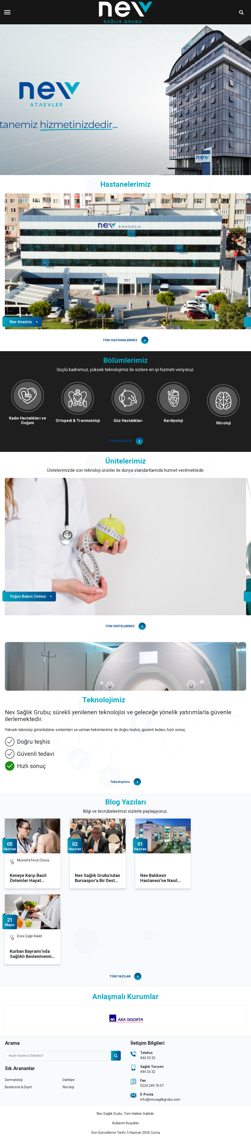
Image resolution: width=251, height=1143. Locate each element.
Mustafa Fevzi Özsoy (33, 860)
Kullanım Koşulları (125, 1123)
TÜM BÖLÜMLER (120, 441)
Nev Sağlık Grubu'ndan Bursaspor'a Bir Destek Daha (97, 878)
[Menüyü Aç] (7, 12)
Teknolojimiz (120, 782)
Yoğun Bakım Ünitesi (28, 596)
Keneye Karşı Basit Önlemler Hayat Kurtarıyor (28, 878)
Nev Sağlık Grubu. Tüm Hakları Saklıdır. (126, 1114)
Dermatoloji (14, 1080)
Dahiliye (69, 1080)
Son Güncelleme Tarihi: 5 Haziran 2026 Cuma (125, 1132)
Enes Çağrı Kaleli (29, 936)
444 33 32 (147, 1058)
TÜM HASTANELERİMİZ (120, 340)
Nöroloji (68, 1087)
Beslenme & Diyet (18, 1087)
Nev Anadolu (21, 322)
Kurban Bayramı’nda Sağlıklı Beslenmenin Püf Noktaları (31, 954)
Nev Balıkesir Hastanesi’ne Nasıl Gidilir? (158, 878)
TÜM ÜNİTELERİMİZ (120, 626)
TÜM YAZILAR (120, 976)
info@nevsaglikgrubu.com (160, 1099)
